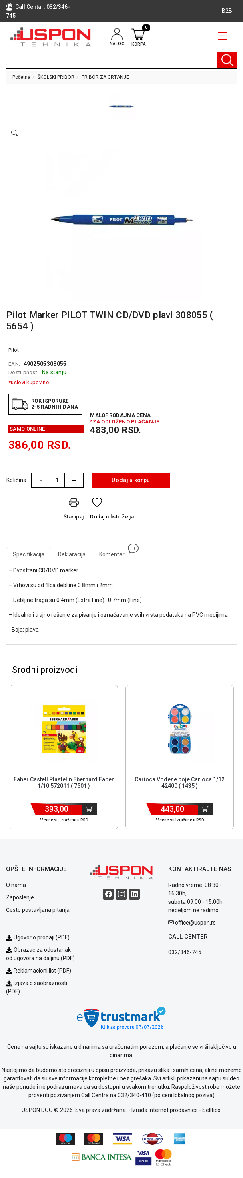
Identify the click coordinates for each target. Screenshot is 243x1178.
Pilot (13, 350)
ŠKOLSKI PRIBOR (56, 77)
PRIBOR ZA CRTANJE (105, 77)
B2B (227, 11)
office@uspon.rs (195, 922)
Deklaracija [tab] (72, 554)
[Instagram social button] (121, 894)
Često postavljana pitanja (38, 910)
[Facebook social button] (108, 894)
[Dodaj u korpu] (89, 809)
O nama (16, 885)
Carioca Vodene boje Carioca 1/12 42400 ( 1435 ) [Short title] (180, 782)
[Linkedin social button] (134, 894)
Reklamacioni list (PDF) (38, 970)
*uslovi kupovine (28, 382)
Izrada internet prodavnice (164, 1110)
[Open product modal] (14, 133)
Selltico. (212, 1110)
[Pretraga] (227, 60)
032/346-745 (184, 952)
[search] (121, 60)
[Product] (64, 729)
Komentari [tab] (116, 552)
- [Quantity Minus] (40, 480)
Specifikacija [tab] (28, 554)
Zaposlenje (20, 897)
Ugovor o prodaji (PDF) (38, 937)
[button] (122, 106)
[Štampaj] (74, 510)
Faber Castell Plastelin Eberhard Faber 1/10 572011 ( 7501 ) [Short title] (64, 782)
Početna (21, 77)
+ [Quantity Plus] (74, 480)
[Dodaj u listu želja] (112, 510)
